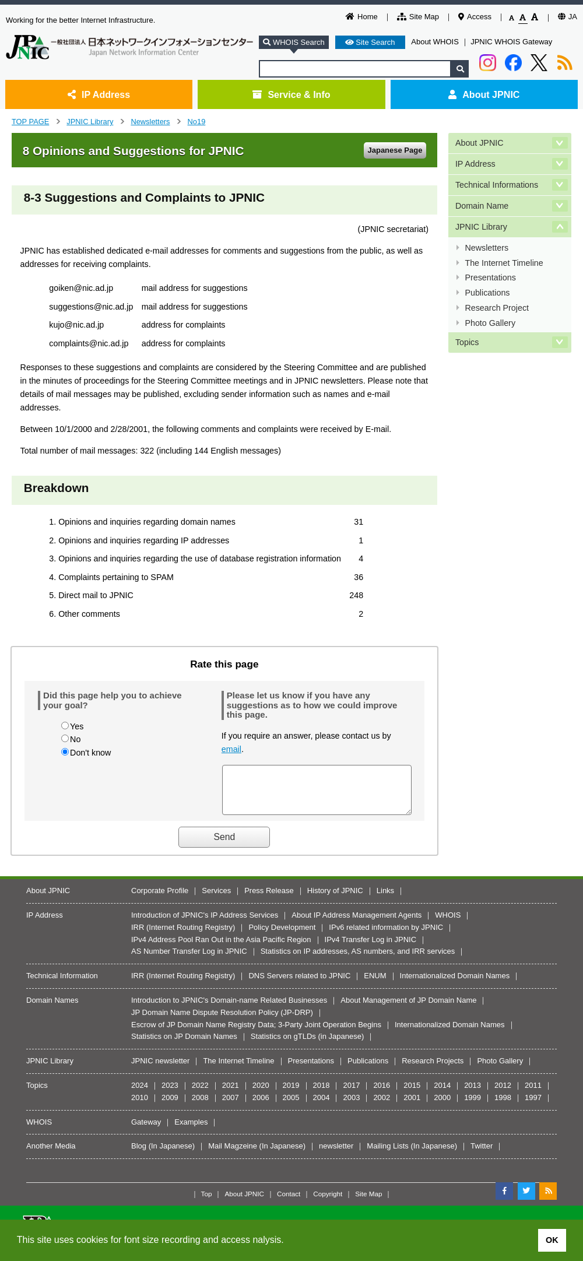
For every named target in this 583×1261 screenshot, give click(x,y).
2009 (169, 1106)
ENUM (375, 984)
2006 (260, 1106)
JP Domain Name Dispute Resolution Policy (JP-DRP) (222, 1021)
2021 (230, 1094)
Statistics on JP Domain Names (184, 1045)
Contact (288, 1202)
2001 (411, 1106)
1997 (533, 1106)
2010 (139, 1106)
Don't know (90, 752)
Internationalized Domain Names (455, 984)
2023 (169, 1094)
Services (216, 899)
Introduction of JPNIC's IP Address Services (204, 923)
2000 (442, 1106)
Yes (76, 726)
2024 (139, 1094)
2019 (291, 1094)
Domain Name (481, 204)
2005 (291, 1106)
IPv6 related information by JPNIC (386, 936)
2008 (200, 1106)
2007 (230, 1106)
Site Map (418, 16)
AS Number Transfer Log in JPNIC (189, 960)
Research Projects (432, 1069)
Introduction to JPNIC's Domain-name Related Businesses (229, 1008)
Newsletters (150, 121)
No (75, 739)
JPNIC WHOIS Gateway (511, 41)
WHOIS (448, 923)
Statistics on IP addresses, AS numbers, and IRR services (358, 960)
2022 (200, 1094)
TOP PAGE (30, 121)
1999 (472, 1106)
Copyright (327, 1202)
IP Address (99, 94)
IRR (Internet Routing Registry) (183, 936)
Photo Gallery (490, 318)
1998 (502, 1106)
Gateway (146, 1130)
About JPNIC (483, 94)
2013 (472, 1094)
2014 (442, 1094)
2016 (381, 1094)
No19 (197, 121)
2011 (533, 1094)
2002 (381, 1106)
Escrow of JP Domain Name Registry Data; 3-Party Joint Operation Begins (256, 1033)
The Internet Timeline (504, 260)
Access (474, 16)
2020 (260, 1094)
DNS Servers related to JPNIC (299, 984)
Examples (191, 1130)
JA (567, 16)
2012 (502, 1094)
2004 (321, 1106)
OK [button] (552, 1240)
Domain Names (52, 1008)
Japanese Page (394, 150)
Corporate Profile (159, 899)
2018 (321, 1094)
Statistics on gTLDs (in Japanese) (307, 1045)
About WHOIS (435, 41)
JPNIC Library (89, 121)
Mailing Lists (388, 1154)
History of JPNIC (335, 899)
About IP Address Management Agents (357, 923)
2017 (351, 1094)
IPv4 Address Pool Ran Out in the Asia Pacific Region (221, 948)
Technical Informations (496, 183)
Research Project (497, 303)
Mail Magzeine (232, 1154)
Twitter (481, 1154)
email (231, 749)
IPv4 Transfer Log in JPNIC (371, 948)
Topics (467, 337)
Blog (138, 1154)
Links (385, 899)
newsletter (336, 1154)
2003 (351, 1106)
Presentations (490, 274)
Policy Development (281, 936)
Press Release (269, 899)
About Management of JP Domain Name (408, 1008)
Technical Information (62, 984)
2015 (411, 1094)
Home (362, 16)
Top (206, 1202)
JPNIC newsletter (160, 1069)
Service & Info (291, 94)
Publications (487, 289)
